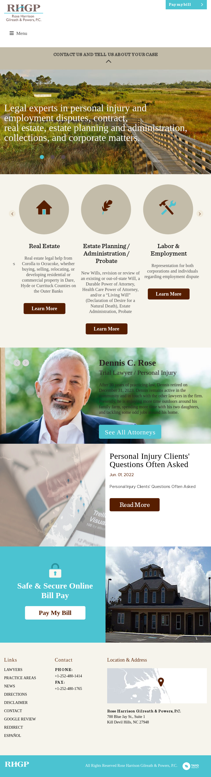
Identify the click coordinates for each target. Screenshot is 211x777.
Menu (18, 33)
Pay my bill (180, 5)
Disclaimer (16, 703)
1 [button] (42, 157)
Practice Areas (20, 678)
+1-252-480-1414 (68, 676)
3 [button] (63, 157)
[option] (105, 122)
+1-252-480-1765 (68, 689)
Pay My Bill (55, 612)
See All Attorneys (130, 432)
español (12, 736)
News (9, 686)
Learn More (44, 308)
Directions (15, 694)
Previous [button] (12, 213)
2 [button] (53, 157)
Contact (13, 711)
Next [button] (199, 213)
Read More (135, 505)
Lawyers (13, 670)
